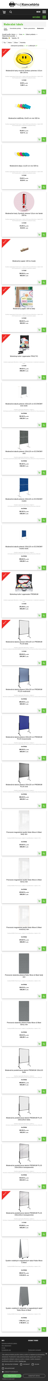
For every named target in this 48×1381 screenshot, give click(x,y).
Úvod (5, 28)
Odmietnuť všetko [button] (34, 1376)
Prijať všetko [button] (12, 1376)
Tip (5, 42)
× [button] (46, 1354)
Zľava (16, 42)
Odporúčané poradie (8, 36)
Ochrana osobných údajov (9, 1343)
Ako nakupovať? (6, 1345)
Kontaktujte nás (6, 1350)
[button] (24, 1372)
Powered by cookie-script (8, 1379)
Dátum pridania (30, 34)
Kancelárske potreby (15, 28)
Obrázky (5, 38)
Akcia (10, 42)
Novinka (22, 42)
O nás (3, 1348)
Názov (13, 34)
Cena (20, 34)
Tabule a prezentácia (29, 28)
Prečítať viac (22, 1361)
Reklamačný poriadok (34, 1350)
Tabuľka (14, 38)
